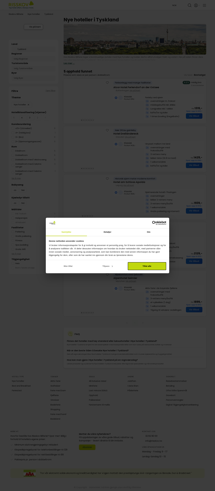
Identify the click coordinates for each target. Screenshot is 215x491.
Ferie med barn (58, 390)
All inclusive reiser (97, 381)
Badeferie (55, 404)
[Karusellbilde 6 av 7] (90, 216)
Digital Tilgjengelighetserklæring (182, 404)
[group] (135, 101)
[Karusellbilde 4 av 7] (87, 216)
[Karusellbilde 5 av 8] (88, 120)
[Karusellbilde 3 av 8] (85, 120)
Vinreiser (54, 399)
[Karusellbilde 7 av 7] (92, 216)
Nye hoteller (34, 14)
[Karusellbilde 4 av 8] (86, 120)
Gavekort (171, 395)
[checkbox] (15, 117)
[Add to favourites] (107, 83)
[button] (28, 104)
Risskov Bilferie (16, 14)
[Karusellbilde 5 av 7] (89, 216)
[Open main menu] (204, 5)
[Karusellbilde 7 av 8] (91, 120)
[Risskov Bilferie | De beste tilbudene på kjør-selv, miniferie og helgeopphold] (21, 5)
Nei (23, 190)
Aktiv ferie (55, 381)
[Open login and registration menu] (197, 5)
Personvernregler (174, 399)
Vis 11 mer (16, 253)
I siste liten (133, 385)
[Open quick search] (189, 5)
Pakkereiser (95, 399)
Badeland (55, 418)
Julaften (132, 381)
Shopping (55, 409)
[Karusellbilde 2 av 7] (84, 216)
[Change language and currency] (174, 5)
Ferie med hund (58, 414)
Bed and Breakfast (21, 385)
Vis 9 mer (16, 178)
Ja (15, 190)
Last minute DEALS (98, 390)
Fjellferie (54, 395)
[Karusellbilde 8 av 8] (93, 120)
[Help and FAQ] (183, 5)
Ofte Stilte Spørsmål (176, 390)
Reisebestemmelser (176, 381)
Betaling (170, 385)
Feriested (17, 390)
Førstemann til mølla (99, 404)
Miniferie (93, 385)
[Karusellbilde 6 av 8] (90, 120)
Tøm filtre (50, 90)
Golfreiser (55, 385)
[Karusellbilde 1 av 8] (81, 120)
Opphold (93, 395)
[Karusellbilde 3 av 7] (86, 216)
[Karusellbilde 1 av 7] (82, 216)
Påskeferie (133, 390)
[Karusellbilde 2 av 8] (83, 120)
